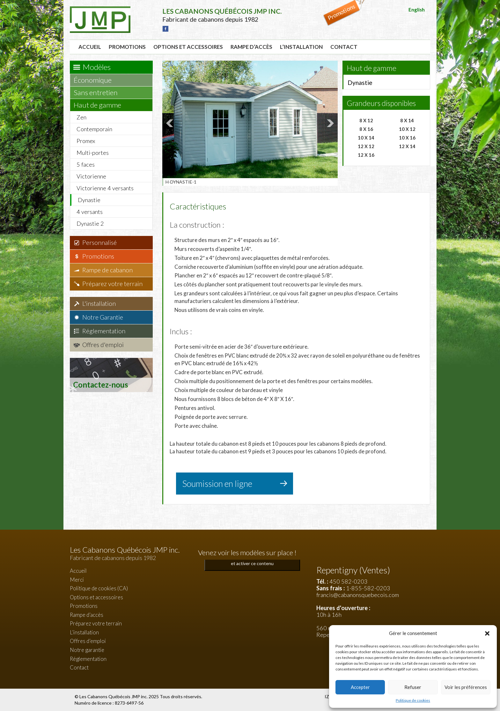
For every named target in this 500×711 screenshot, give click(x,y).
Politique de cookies (413, 700)
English (416, 9)
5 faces (86, 164)
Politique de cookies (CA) (99, 588)
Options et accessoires (188, 46)
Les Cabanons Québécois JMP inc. (114, 696)
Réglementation (103, 331)
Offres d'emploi (103, 344)
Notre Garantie (102, 317)
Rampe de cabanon (107, 270)
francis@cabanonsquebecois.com (357, 594)
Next (329, 123)
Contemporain (94, 128)
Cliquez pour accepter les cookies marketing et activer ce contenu (252, 559)
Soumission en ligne (217, 483)
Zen (81, 117)
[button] (487, 633)
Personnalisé (99, 242)
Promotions (127, 46)
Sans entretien (99, 92)
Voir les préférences (466, 687)
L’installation (301, 46)
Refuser (412, 687)
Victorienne (91, 176)
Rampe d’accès (251, 46)
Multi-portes (93, 152)
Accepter (360, 687)
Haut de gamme (100, 105)
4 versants (90, 211)
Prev (170, 123)
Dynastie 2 (90, 223)
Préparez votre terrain (112, 283)
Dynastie (89, 199)
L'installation (99, 303)
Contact (343, 46)
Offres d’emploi (88, 641)
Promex (86, 140)
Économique (96, 80)
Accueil (89, 46)
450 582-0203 (348, 581)
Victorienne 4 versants (105, 188)
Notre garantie (87, 650)
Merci (77, 579)
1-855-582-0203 (368, 588)
